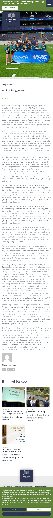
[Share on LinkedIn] (4, 369)
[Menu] (49, 3)
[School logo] (11, 21)
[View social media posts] (27, 13)
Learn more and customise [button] (26, 514)
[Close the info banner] (43, 2)
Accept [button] (39, 509)
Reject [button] (14, 509)
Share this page (9, 365)
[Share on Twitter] (13, 369)
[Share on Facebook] (9, 369)
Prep (4, 85)
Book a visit (10, 8)
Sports (10, 85)
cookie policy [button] (9, 496)
